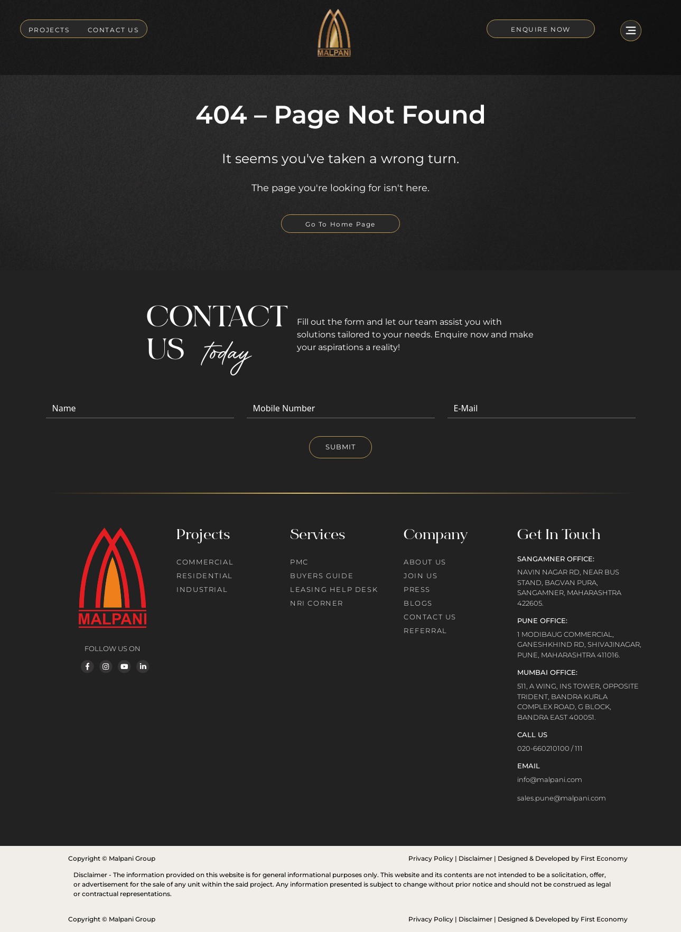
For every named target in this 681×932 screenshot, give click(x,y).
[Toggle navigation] (630, 32)
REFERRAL (425, 630)
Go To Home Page (340, 224)
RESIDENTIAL (204, 575)
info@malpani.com (549, 779)
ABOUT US (425, 562)
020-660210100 (543, 748)
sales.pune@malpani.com (561, 798)
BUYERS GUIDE (321, 575)
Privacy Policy (430, 858)
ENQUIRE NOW (541, 29)
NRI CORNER (316, 603)
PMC (299, 562)
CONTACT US (113, 30)
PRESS (417, 589)
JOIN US (420, 575)
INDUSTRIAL (202, 589)
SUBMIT (340, 447)
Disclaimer (475, 858)
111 (579, 748)
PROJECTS (49, 30)
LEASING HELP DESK (334, 589)
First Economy (604, 858)
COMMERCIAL (205, 562)
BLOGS (418, 603)
